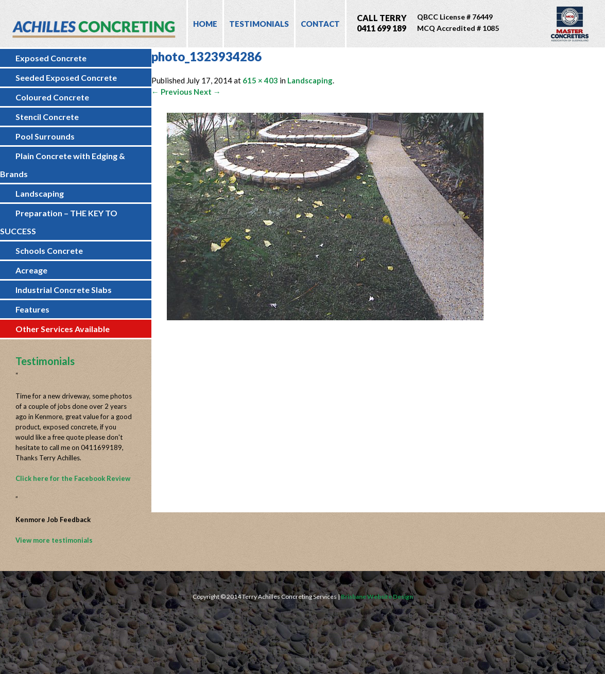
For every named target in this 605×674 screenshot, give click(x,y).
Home (205, 23)
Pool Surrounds (45, 136)
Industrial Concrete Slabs (63, 290)
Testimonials (259, 23)
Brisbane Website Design (377, 596)
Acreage (31, 270)
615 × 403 (260, 80)
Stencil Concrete (47, 117)
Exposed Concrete (51, 58)
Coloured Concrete (52, 97)
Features (32, 309)
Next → (207, 91)
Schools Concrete (49, 250)
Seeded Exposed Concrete (66, 77)
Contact (320, 23)
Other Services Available (62, 329)
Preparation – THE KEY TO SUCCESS (58, 222)
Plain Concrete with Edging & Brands (62, 165)
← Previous (171, 91)
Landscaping (39, 193)
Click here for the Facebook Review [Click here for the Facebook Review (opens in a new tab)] (72, 478)
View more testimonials (54, 540)
